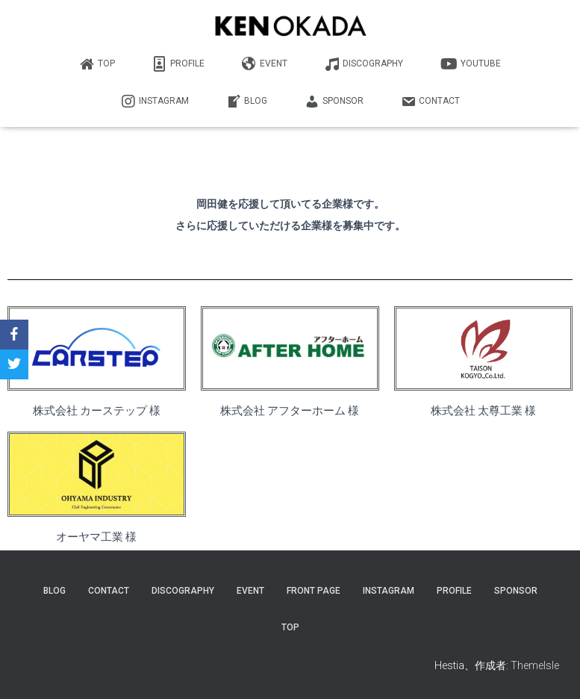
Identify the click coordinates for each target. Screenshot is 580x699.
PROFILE (178, 64)
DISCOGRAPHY (364, 64)
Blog (54, 590)
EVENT (264, 64)
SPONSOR (334, 101)
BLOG (246, 101)
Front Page (313, 590)
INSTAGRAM (155, 101)
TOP (97, 64)
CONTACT (430, 101)
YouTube (470, 64)
